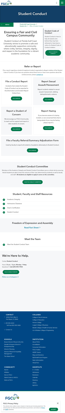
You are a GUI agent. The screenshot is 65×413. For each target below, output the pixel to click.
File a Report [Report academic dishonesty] (32, 150)
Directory (35, 380)
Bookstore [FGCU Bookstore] (35, 375)
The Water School (9, 356)
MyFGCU (35, 385)
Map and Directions (38, 355)
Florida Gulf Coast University (27, 24)
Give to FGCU (8, 375)
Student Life (23, 26)
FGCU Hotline (36, 349)
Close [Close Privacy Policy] (58, 403)
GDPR (6, 409)
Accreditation (36, 344)
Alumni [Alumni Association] (6, 370)
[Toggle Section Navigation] (6, 25)
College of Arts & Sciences (39, 317)
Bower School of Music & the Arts (13, 342)
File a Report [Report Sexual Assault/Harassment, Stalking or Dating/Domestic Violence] (48, 99)
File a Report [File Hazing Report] (48, 128)
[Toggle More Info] (4, 200)
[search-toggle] (56, 3)
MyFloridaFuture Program (39, 357)
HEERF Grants (36, 352)
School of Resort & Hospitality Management (12, 352)
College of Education (38, 320)
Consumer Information (39, 347)
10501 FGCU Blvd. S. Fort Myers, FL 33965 (12, 318)
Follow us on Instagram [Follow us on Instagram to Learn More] (9, 277)
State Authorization (37, 360)
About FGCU (36, 342)
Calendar (35, 377)
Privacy (43, 407)
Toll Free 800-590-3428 (13, 325)
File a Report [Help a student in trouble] (16, 129)
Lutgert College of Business (40, 325)
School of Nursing (9, 349)
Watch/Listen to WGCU (11, 377)
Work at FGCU (8, 380)
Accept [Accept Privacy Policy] (53, 409)
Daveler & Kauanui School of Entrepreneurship (12, 345)
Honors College (36, 322)
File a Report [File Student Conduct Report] (16, 98)
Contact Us (9, 329)
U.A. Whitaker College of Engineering (43, 330)
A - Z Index (35, 370)
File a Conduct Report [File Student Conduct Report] (11, 272)
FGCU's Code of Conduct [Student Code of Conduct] (53, 53)
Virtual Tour (35, 362)
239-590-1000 (10, 323)
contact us (39, 74)
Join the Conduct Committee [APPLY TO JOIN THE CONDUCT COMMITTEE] (32, 182)
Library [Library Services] (34, 383)
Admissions (35, 372)
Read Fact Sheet (31, 228)
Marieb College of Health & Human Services (44, 327)
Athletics (6, 372)
